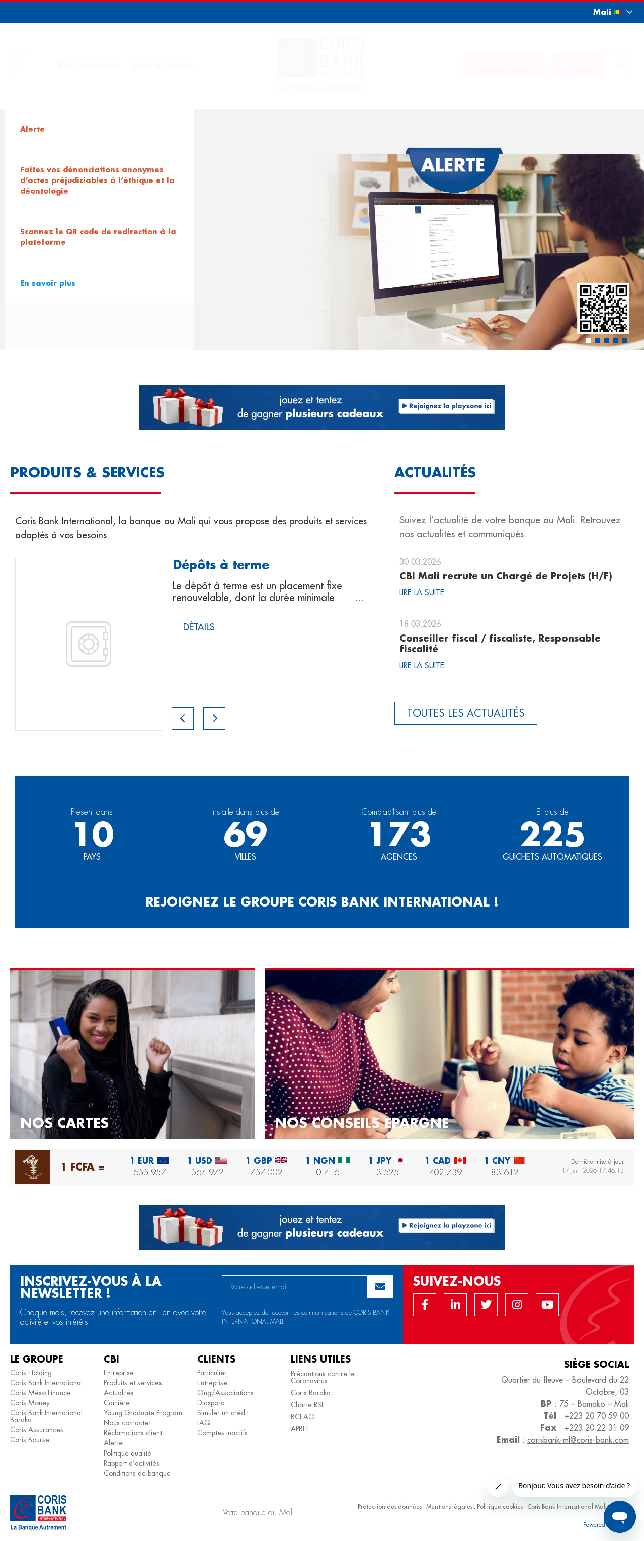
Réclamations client (133, 1432)
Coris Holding (31, 1372)
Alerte (113, 1442)
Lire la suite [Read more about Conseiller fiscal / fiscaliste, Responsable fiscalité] (421, 665)
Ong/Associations (225, 1392)
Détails (199, 627)
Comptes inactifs (222, 1432)
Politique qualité (127, 1453)
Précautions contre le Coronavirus (323, 1377)
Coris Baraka (311, 1392)
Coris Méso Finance (40, 1392)
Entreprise (161, 65)
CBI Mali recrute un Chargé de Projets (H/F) (505, 576)
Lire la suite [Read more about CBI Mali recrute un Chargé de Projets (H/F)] (421, 592)
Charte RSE (308, 1404)
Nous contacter (127, 1422)
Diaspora (211, 1402)
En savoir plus (47, 283)
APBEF (300, 1428)
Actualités (119, 1392)
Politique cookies (500, 1506)
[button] (603, 12)
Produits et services (133, 1382)
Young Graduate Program (143, 1412)
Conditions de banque (137, 1473)
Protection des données (390, 1506)
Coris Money (30, 1402)
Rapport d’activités (131, 1463)
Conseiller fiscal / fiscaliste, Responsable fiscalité (500, 643)
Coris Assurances (36, 1429)
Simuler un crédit (223, 1412)
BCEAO (303, 1416)
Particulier (89, 65)
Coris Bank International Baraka (46, 1416)
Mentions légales (449, 1506)
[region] (322, 229)
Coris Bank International (46, 1382)
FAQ (204, 1422)
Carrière (117, 1402)
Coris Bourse (29, 1439)
